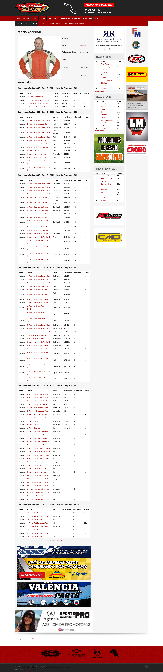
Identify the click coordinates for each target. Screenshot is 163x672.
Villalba (103, 125)
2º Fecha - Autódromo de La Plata (37, 526)
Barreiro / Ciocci (106, 184)
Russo (103, 192)
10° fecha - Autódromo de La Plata (38, 103)
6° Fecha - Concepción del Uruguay (38, 431)
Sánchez (104, 83)
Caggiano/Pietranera (107, 120)
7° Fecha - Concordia (33, 150)
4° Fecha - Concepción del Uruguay (38, 197)
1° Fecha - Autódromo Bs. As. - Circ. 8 (38, 120)
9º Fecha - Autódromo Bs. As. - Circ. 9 (38, 234)
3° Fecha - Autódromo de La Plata (37, 289)
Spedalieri (104, 200)
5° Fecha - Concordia (33, 421)
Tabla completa (99, 91)
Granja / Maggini (106, 67)
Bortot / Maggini (106, 80)
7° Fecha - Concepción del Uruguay (38, 438)
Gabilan (103, 117)
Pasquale (104, 104)
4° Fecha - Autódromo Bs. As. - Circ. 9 (38, 137)
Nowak (103, 75)
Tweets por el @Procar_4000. (25, 639)
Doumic (103, 88)
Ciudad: (64, 60)
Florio (102, 106)
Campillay (104, 86)
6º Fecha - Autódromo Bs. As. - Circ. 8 (38, 100)
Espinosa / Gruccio (107, 176)
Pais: (63, 75)
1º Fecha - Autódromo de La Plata (37, 394)
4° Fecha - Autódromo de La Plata (37, 414)
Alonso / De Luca (106, 178)
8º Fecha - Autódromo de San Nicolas (38, 448)
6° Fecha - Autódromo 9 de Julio (37, 214)
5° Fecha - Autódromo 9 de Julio (37, 140)
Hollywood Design (30, 669)
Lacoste (103, 195)
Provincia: (65, 67)
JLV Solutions (60, 541)
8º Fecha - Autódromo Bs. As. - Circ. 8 (38, 227)
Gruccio (103, 181)
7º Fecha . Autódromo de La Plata (37, 335)
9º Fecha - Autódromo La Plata (36, 154)
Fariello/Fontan (106, 189)
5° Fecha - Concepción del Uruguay (38, 207)
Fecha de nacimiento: (69, 52)
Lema (102, 187)
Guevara (104, 72)
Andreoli (103, 123)
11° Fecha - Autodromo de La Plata (38, 489)
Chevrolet (83, 45)
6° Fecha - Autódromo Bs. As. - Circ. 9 (38, 325)
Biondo (103, 77)
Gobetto (104, 69)
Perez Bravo (105, 64)
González (104, 109)
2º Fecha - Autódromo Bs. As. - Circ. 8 (38, 401)
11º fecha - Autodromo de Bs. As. (37, 107)
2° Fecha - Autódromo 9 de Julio (37, 124)
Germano (104, 114)
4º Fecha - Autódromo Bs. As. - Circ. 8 (38, 97)
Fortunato (104, 197)
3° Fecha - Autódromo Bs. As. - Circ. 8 (38, 127)
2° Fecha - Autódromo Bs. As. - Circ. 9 (38, 190)
